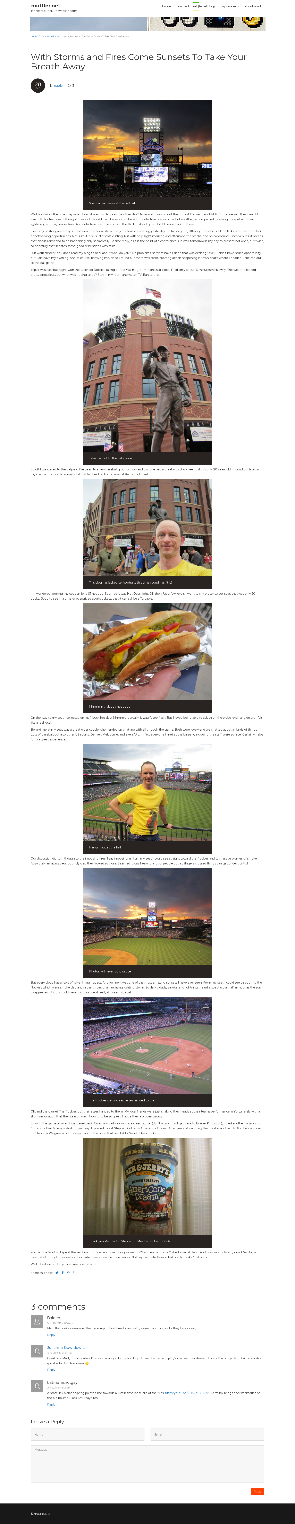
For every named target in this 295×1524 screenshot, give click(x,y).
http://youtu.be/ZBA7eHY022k (187, 1393)
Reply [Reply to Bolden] (51, 1335)
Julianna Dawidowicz (67, 1347)
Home (34, 36)
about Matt (253, 6)
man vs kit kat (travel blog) (196, 6)
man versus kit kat (50, 36)
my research (230, 6)
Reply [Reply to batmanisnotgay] (51, 1404)
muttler (58, 85)
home (166, 6)
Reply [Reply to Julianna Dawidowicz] (51, 1370)
